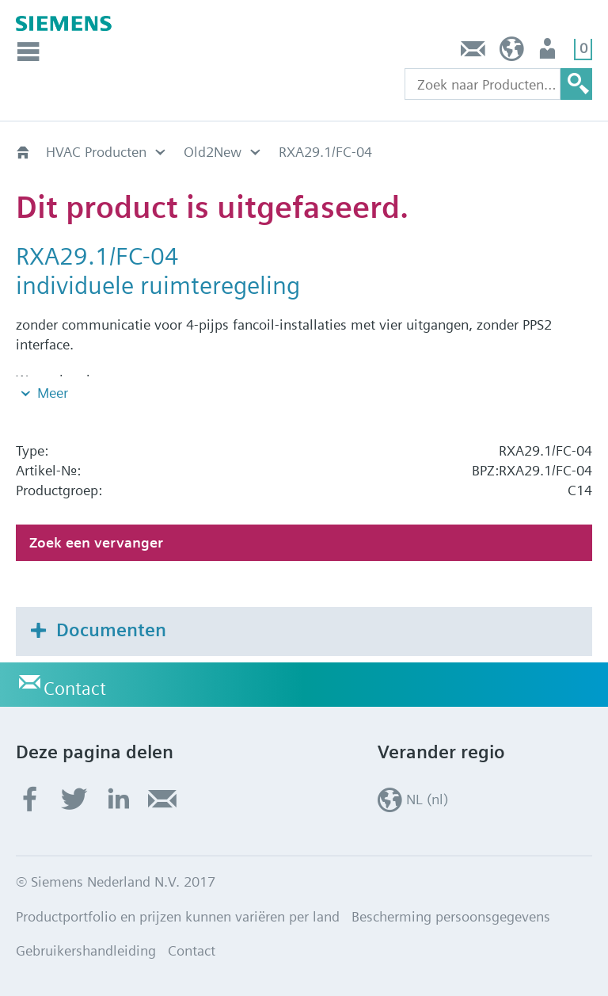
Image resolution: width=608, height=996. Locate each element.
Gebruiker (549, 52)
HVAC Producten (96, 151)
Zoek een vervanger (96, 542)
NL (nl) (512, 52)
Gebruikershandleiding (86, 950)
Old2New (212, 151)
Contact (473, 52)
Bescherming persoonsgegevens (451, 916)
